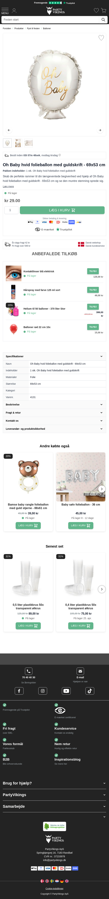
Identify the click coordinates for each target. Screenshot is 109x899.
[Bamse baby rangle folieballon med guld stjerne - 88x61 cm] (28, 525)
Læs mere (8, 186)
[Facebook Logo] (19, 691)
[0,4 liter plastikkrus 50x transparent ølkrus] (80, 625)
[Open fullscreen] (54, 84)
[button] (54, 783)
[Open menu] (5, 10)
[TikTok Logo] (89, 691)
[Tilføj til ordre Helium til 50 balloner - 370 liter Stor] (93, 307)
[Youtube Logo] (66, 691)
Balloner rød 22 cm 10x (37, 327)
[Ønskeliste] (96, 10)
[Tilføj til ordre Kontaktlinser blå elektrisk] (93, 271)
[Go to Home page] (55, 10)
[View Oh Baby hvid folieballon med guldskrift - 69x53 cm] (7, 143)
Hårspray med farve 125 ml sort (42, 290)
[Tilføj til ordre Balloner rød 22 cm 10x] (93, 327)
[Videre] (100, 130)
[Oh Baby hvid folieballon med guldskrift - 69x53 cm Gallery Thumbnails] (18, 143)
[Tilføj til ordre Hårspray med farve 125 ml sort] (93, 290)
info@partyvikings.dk (54, 860)
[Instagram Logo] (42, 691)
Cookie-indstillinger (54, 888)
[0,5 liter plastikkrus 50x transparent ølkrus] (28, 625)
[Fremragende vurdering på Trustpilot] (54, 3)
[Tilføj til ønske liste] (101, 37)
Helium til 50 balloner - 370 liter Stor (44, 308)
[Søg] (103, 19)
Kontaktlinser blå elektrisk (39, 271)
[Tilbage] (9, 130)
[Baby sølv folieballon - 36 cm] (80, 525)
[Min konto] (14, 10)
